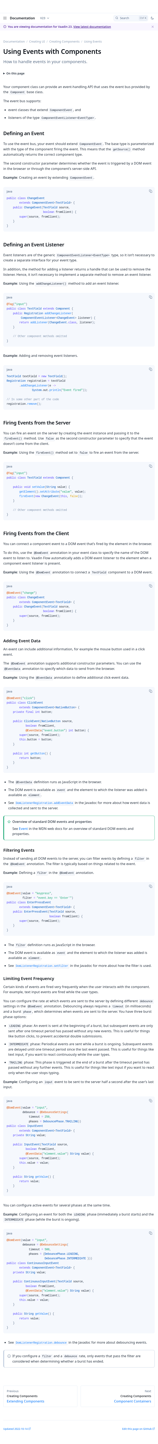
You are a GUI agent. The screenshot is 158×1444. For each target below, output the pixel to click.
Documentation (22, 18)
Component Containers (117, 1398)
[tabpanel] (79, 214)
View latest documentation (92, 27)
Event (23, 828)
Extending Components (40, 1398)
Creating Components (64, 41)
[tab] (9, 191)
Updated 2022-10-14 (15, 1429)
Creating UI (37, 41)
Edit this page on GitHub (137, 1429)
